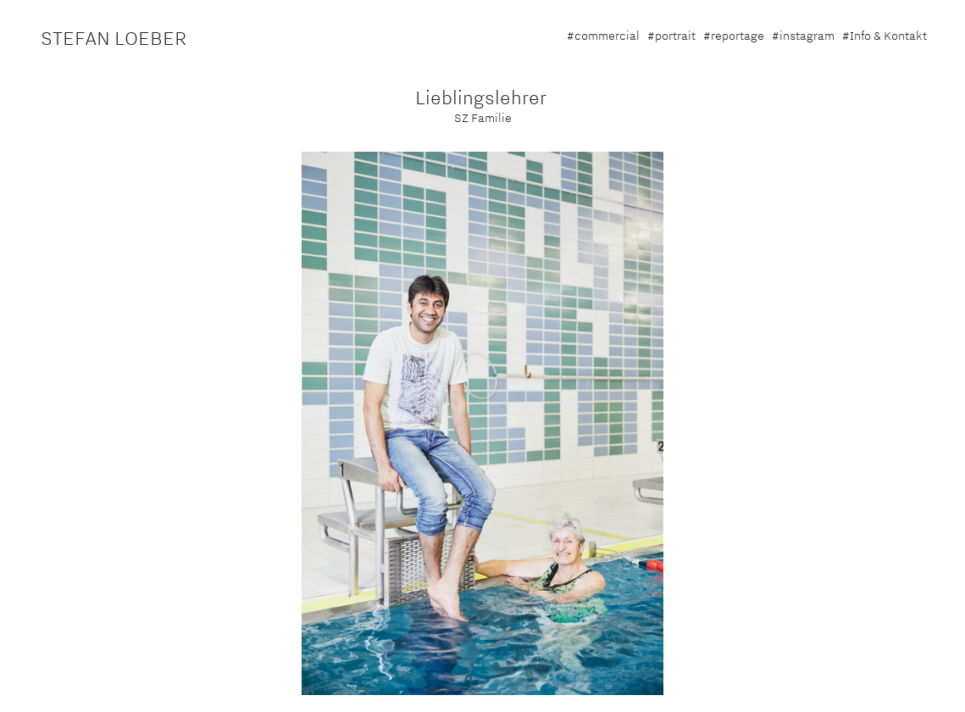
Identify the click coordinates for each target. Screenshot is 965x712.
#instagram (803, 35)
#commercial (603, 35)
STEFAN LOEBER (114, 37)
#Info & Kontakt (884, 35)
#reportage (733, 35)
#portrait (671, 35)
